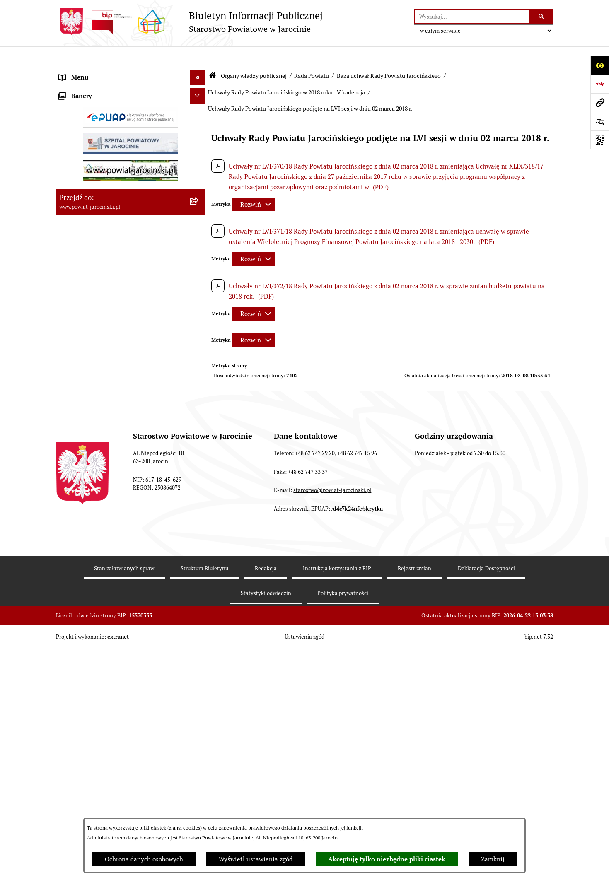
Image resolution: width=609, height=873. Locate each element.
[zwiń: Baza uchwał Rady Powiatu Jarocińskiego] (199, 423)
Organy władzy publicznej (254, 55)
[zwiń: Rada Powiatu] (199, 93)
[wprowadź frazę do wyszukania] (472, 17)
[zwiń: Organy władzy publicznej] (199, 73)
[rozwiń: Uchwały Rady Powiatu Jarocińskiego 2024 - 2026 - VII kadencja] (199, 453)
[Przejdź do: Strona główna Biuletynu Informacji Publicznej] (212, 54)
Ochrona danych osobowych (144, 859)
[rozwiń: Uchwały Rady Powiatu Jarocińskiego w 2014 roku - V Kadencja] (199, 514)
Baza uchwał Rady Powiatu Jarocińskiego (389, 55)
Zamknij (492, 859)
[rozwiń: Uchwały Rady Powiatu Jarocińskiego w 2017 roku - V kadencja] (199, 604)
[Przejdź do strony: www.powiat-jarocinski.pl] (599, 102)
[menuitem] (130, 93)
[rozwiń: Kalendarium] (199, 302)
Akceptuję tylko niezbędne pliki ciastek (386, 859)
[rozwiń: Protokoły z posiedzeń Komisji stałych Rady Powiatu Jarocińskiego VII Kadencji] (199, 353)
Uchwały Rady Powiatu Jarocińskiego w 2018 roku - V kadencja (286, 71)
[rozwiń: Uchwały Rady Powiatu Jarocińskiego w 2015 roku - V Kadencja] (199, 544)
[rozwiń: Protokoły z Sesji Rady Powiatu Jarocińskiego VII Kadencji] (199, 323)
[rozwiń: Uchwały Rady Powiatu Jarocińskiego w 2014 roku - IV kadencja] (199, 483)
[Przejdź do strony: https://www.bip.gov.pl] (599, 84)
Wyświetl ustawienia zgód (255, 859)
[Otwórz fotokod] (599, 139)
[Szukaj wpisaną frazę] (541, 17)
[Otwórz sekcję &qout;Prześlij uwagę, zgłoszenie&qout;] (599, 121)
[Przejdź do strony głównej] (189, 21)
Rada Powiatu (311, 55)
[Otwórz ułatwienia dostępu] (599, 65)
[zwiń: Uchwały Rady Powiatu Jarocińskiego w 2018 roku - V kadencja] (199, 634)
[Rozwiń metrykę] (254, 184)
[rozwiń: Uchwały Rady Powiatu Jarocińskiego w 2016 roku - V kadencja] (199, 574)
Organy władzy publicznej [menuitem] (95, 72)
